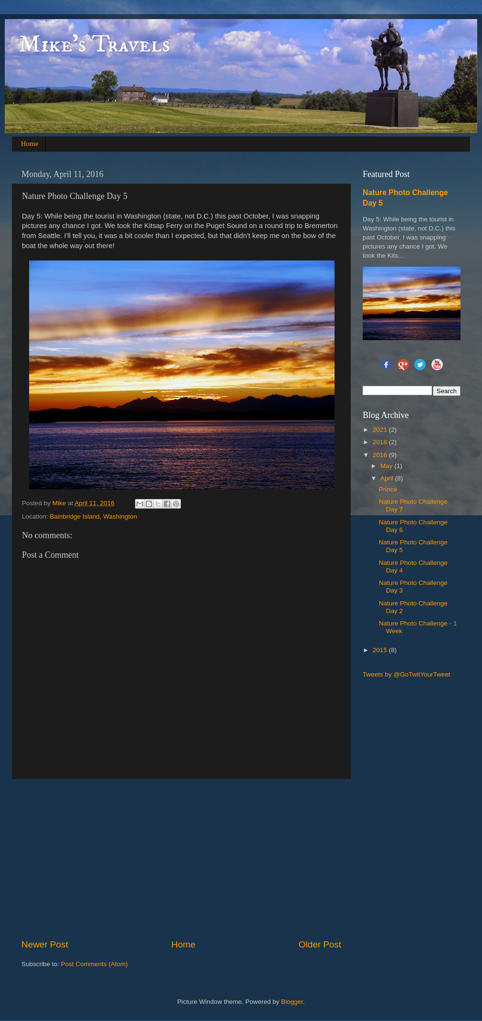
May (387, 465)
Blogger (292, 1001)
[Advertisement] (186, 859)
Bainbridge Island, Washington (93, 516)
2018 (381, 442)
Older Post (320, 944)
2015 (381, 650)
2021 (381, 429)
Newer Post (44, 944)
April (387, 478)
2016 (381, 454)
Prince (388, 489)
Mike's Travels (94, 45)
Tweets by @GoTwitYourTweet (407, 674)
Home (30, 143)
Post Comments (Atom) (94, 964)
